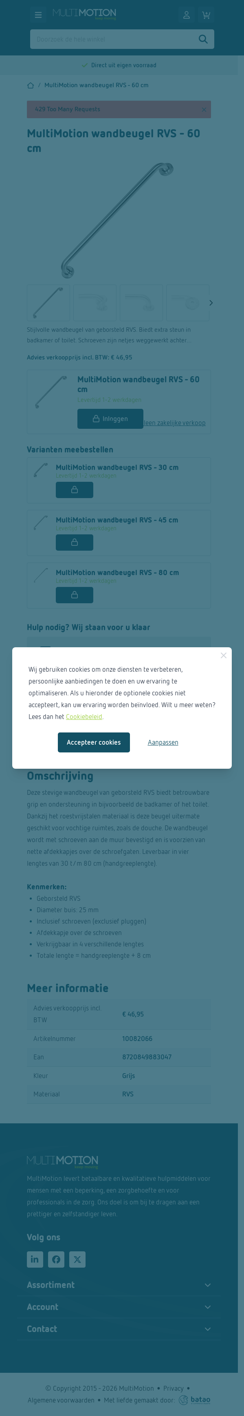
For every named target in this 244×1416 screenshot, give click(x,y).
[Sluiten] (224, 655)
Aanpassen (163, 742)
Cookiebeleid (84, 717)
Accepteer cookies (94, 742)
